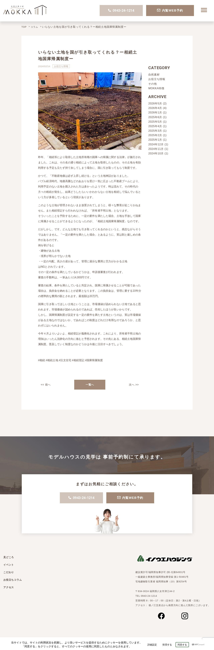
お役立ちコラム (12, 579)
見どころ (8, 557)
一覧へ (90, 384)
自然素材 (153, 74)
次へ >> (134, 384)
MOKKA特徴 (156, 88)
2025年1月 (155, 139)
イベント (8, 564)
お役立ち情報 (156, 79)
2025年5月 (155, 121)
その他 (152, 83)
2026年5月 (155, 103)
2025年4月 (155, 126)
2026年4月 (155, 108)
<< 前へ (46, 384)
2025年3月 (155, 130)
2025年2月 (155, 135)
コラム (34, 27)
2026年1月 (155, 112)
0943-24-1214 (121, 11)
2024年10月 (156, 153)
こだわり (8, 572)
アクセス (8, 587)
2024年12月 (156, 144)
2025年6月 (155, 117)
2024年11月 (156, 149)
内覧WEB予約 (170, 10)
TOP (24, 27)
